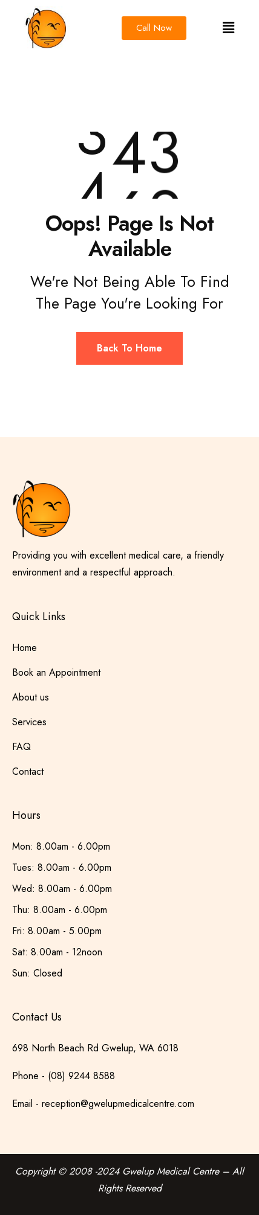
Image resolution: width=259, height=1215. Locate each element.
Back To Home (129, 348)
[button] (228, 28)
